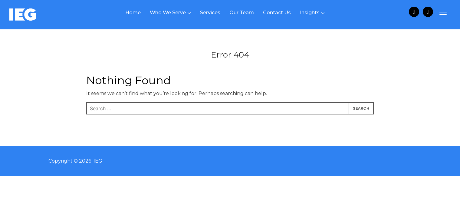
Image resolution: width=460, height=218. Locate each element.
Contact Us (277, 12)
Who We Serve (168, 12)
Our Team (241, 12)
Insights (310, 12)
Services (210, 12)
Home (133, 12)
